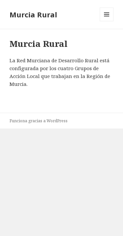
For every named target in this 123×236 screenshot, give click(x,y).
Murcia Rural (33, 14)
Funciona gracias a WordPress (39, 121)
